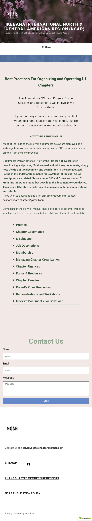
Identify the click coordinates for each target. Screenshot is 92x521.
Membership (24, 252)
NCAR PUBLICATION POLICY (22, 493)
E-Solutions (23, 239)
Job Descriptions (27, 245)
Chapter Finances (28, 266)
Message (8, 377)
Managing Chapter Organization (38, 259)
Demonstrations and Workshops (38, 294)
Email (6, 363)
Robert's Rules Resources (33, 287)
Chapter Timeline (27, 280)
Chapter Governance (30, 232)
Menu (46, 47)
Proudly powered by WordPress (20, 513)
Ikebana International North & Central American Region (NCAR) (45, 26)
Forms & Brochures (29, 273)
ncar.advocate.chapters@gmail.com (24, 200)
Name (6, 349)
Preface (21, 225)
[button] (45, 224)
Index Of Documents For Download (39, 301)
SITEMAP (11, 462)
